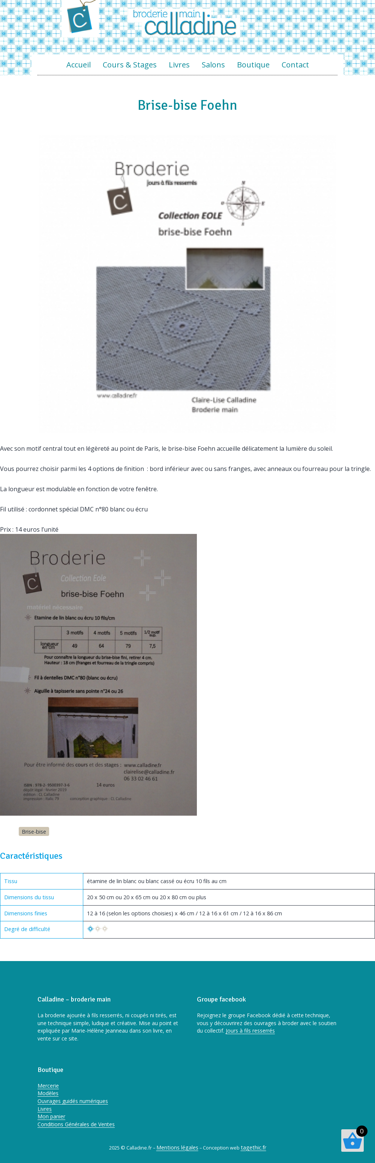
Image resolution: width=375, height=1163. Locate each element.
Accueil (78, 65)
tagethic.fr (253, 1147)
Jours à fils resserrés (250, 1030)
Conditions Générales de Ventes (76, 1124)
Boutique (253, 65)
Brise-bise (34, 831)
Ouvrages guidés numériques (73, 1101)
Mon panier (51, 1116)
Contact (295, 65)
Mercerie (48, 1085)
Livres (179, 65)
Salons (213, 65)
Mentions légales (177, 1147)
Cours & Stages (130, 65)
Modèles (48, 1093)
